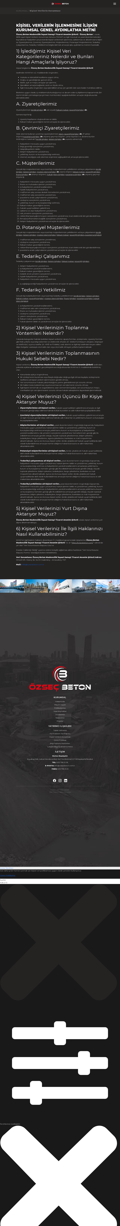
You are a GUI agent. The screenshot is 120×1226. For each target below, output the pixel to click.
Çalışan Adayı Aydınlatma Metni (60, 747)
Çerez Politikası (60, 740)
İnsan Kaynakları (60, 711)
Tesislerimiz (60, 718)
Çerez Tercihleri (6, 868)
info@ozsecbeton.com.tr (64, 766)
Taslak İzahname (60, 730)
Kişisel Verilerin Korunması (60, 737)
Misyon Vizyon (60, 705)
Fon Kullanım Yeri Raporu (60, 734)
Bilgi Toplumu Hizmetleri (60, 743)
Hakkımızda (60, 701)
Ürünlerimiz (60, 715)
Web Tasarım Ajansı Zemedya (60, 792)
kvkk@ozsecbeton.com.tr (32, 564)
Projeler (60, 721)
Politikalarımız (60, 708)
